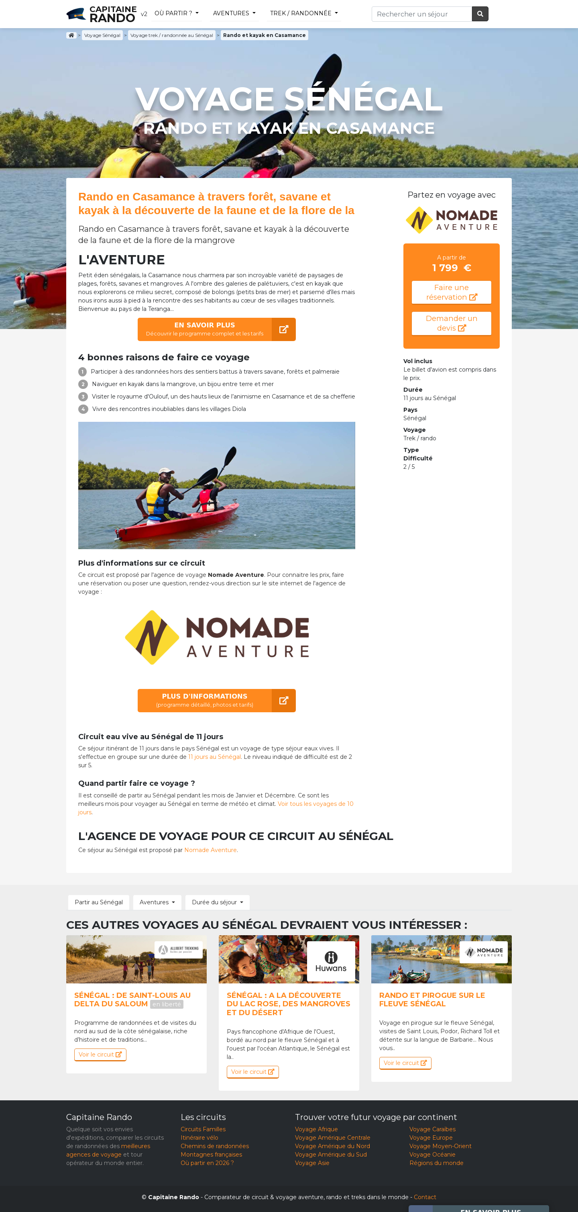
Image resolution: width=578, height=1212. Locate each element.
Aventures (231, 13)
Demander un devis (452, 323)
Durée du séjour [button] (214, 902)
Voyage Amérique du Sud (331, 1154)
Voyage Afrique (316, 1129)
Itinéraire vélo (199, 1137)
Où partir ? (173, 13)
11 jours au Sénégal (214, 756)
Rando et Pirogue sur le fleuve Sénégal (432, 1000)
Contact (425, 1197)
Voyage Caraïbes (432, 1129)
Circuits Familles (203, 1129)
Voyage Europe (431, 1137)
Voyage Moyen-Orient (440, 1146)
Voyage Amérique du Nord (332, 1146)
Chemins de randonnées (215, 1146)
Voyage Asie (312, 1163)
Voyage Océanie (432, 1154)
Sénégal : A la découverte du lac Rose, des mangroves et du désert (288, 1004)
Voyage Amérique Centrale (332, 1137)
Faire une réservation (451, 292)
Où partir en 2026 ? (207, 1163)
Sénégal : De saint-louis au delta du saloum (132, 1000)
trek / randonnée (301, 13)
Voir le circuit (100, 1054)
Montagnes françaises (211, 1154)
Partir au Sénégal (99, 902)
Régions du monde (436, 1163)
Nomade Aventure (210, 850)
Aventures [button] (154, 902)
